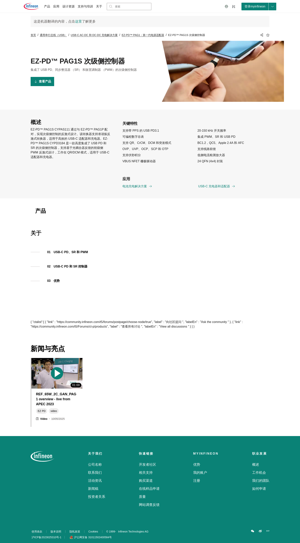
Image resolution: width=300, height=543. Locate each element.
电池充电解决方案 (137, 182)
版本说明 (56, 526)
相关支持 (146, 468)
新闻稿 (93, 484)
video (54, 406)
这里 (78, 21)
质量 (142, 492)
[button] (226, 6)
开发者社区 (147, 460)
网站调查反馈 (149, 500)
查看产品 (42, 81)
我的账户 (200, 468)
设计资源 (68, 6)
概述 (255, 460)
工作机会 (259, 468)
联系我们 (95, 468)
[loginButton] (258, 6)
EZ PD (42, 406)
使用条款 (37, 526)
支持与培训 (85, 6)
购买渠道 (146, 476)
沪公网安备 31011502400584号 (91, 532)
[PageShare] (261, 35)
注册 (196, 476)
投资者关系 (96, 492)
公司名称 (95, 460)
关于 (99, 6)
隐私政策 (74, 526)
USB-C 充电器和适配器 (216, 182)
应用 (56, 6)
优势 (196, 460)
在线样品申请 (149, 484)
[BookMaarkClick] (267, 35)
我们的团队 (260, 476)
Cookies (93, 526)
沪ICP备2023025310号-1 (48, 532)
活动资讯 (95, 476)
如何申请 (259, 484)
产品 (47, 6)
